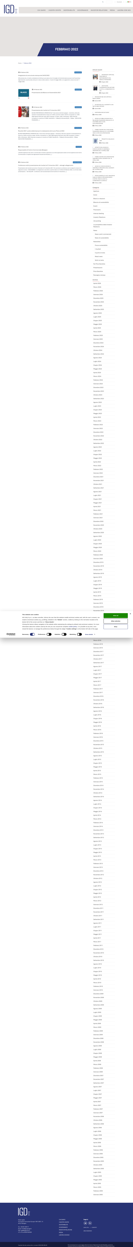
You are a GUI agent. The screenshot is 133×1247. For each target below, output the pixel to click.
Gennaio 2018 (98, 648)
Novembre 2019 (98, 566)
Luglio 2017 (97, 670)
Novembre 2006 (98, 1116)
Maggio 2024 (97, 369)
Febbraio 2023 (98, 425)
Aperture (96, 191)
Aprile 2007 (97, 1102)
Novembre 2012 (98, 875)
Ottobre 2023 (97, 395)
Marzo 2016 (97, 730)
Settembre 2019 (98, 573)
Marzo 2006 (97, 1146)
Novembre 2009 (98, 997)
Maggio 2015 (97, 767)
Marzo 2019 (97, 596)
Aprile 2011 (97, 938)
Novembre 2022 (98, 436)
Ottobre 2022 (97, 440)
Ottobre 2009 (97, 1001)
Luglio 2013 (97, 845)
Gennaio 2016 (98, 737)
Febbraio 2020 (98, 555)
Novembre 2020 (98, 525)
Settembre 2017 (98, 663)
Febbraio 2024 (98, 380)
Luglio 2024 (97, 361)
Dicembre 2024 (98, 343)
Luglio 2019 (97, 581)
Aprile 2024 (97, 373)
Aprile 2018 (97, 637)
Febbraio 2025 (98, 335)
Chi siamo (62, 1219)
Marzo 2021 (97, 510)
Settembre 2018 (98, 618)
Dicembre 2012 (98, 871)
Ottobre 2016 (97, 704)
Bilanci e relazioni (99, 199)
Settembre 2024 (98, 354)
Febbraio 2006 (98, 1150)
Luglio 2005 (97, 1172)
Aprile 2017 (97, 681)
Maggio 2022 (97, 458)
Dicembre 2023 (98, 387)
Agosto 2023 (97, 402)
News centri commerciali (103, 234)
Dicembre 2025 (98, 298)
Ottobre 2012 (97, 878)
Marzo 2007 (97, 1105)
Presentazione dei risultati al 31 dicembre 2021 (49, 110)
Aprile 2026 (97, 283)
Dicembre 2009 (98, 994)
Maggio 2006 (97, 1139)
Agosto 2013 (97, 841)
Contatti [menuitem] (119, 2)
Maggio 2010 (97, 975)
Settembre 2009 (98, 1005)
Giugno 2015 (97, 763)
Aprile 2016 (97, 726)
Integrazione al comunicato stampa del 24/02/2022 (37, 75)
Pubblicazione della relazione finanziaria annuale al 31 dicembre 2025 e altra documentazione (103, 131)
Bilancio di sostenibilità (101, 202)
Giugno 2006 (97, 1135)
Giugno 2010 (97, 971)
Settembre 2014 (98, 797)
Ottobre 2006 (97, 1120)
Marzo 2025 (97, 332)
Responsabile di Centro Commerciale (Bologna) (35, 150)
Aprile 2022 (97, 462)
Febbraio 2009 (98, 1031)
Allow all (115, 1225)
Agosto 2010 (97, 964)
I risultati (98, 249)
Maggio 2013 (97, 852)
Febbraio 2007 (98, 1109)
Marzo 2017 (97, 685)
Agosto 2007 (97, 1087)
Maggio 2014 (97, 811)
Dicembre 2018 (98, 607)
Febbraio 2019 (98, 599)
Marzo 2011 (97, 942)
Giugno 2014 (97, 808)
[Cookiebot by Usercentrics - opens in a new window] (11, 1243)
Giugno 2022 (97, 454)
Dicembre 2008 (98, 1038)
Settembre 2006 (98, 1124)
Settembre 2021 (98, 488)
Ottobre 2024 (97, 350)
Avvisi (95, 195)
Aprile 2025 (97, 328)
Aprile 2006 (97, 1142)
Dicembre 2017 (98, 651)
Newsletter (97, 242)
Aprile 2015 (97, 771)
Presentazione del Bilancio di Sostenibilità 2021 (49, 92)
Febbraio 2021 (98, 514)
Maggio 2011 (97, 934)
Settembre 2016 (98, 707)
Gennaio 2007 (98, 1113)
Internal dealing (98, 213)
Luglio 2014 (97, 804)
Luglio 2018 (97, 625)
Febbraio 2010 (98, 986)
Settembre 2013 (98, 837)
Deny (115, 1236)
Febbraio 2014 (98, 823)
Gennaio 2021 (98, 518)
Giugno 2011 (97, 930)
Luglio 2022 (97, 451)
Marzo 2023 (97, 421)
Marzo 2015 (97, 774)
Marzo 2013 (97, 860)
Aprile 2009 (97, 1023)
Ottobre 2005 (97, 1165)
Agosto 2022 (97, 447)
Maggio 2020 (97, 547)
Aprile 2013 (97, 856)
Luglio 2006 (97, 1131)
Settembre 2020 (98, 532)
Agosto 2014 (97, 800)
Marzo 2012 (97, 901)
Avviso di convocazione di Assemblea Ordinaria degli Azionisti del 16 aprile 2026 (103, 167)
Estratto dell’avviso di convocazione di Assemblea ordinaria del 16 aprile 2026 (101, 149)
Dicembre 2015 (98, 741)
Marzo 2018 (97, 640)
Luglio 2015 (97, 759)
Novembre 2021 (98, 480)
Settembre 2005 (98, 1169)
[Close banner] (130, 1223)
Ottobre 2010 (97, 956)
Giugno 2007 (97, 1094)
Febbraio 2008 (98, 1068)
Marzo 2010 (97, 983)
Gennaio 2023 (98, 428)
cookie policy (73, 1236)
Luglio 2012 (97, 886)
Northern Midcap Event (102, 112)
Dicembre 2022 (98, 432)
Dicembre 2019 (98, 562)
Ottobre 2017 (97, 659)
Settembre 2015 (98, 752)
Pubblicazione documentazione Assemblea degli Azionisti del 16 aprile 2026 (103, 158)
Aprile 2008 (97, 1061)
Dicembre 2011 (98, 908)
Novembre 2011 (98, 912)
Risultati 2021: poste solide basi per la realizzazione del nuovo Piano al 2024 (46, 131)
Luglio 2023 (97, 406)
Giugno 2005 (97, 1176)
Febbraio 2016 (98, 733)
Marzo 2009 (97, 1027)
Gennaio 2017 (98, 692)
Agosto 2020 (97, 536)
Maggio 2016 (97, 722)
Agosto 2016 (97, 711)
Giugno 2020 (97, 544)
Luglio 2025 (97, 317)
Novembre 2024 (98, 346)
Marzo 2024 (97, 376)
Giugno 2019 (97, 585)
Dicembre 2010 (98, 949)
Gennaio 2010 (98, 990)
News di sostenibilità (102, 238)
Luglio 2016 (97, 715)
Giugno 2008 (97, 1053)
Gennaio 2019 (98, 603)
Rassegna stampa (99, 275)
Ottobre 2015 (97, 748)
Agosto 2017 (97, 666)
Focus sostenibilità (101, 245)
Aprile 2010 (97, 979)
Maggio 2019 (97, 588)
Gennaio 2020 (98, 558)
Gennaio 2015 (98, 782)
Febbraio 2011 (98, 945)
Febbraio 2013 (98, 863)
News (95, 230)
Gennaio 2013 (98, 867)
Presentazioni (78, 89)
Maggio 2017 (97, 678)
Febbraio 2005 (98, 1191)
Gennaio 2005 (98, 1195)
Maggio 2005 (97, 1180)
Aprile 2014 (97, 815)
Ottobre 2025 (97, 306)
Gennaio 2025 (98, 339)
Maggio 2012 (97, 893)
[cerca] (109, 2)
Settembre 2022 (98, 443)
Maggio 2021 (97, 503)
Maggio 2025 (97, 324)
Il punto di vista (100, 253)
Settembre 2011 (98, 919)
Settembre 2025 (98, 309)
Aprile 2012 (97, 897)
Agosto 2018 (97, 622)
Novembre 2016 (98, 700)
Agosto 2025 (97, 313)
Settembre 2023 (98, 399)
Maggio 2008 (97, 1057)
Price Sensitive (78, 72)
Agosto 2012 (97, 882)
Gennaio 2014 (98, 826)
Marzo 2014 (97, 819)
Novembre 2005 (98, 1161)
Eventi (95, 206)
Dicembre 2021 (98, 477)
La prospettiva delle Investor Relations (102, 226)
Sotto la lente (99, 260)
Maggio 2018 (97, 633)
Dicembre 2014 (98, 785)
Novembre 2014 (98, 789)
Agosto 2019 (97, 577)
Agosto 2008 (97, 1046)
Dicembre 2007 (98, 1075)
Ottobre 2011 (97, 916)
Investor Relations (77, 162)
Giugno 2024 (97, 365)
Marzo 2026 (97, 287)
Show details (89, 1243)
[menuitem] (129, 2)
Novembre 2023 (98, 391)
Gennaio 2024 (98, 384)
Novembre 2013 (98, 834)
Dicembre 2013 (98, 830)
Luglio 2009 (97, 1012)
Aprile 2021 (97, 506)
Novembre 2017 (98, 655)
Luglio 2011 (97, 927)
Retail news (99, 256)
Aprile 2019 (97, 592)
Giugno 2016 (97, 718)
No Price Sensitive (99, 264)
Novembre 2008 (98, 1042)
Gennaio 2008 (98, 1072)
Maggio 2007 (97, 1098)
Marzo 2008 (97, 1064)
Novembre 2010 (98, 953)
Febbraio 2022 (98, 469)
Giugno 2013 (97, 849)
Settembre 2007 (98, 1083)
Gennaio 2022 (98, 473)
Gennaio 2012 (98, 904)
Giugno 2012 (97, 889)
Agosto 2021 (97, 492)
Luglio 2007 (97, 1090)
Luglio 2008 (97, 1049)
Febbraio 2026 (98, 291)
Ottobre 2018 (97, 614)
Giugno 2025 (97, 320)
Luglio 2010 (97, 968)
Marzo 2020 (97, 551)
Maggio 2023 (97, 413)
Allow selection (115, 1230)
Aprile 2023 (97, 417)
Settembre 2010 (98, 960)
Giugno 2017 (97, 674)
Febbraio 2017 (98, 689)
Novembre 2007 (98, 1079)
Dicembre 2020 (98, 521)
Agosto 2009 (97, 1009)
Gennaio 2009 (98, 1035)
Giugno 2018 (97, 629)
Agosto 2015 (97, 756)
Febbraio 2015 (98, 778)
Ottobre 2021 (97, 484)
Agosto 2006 (97, 1128)
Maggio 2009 (97, 1020)
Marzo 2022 (97, 466)
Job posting (78, 146)
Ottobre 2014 (97, 793)
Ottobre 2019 (97, 570)
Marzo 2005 (97, 1187)
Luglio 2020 (97, 540)
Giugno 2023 (97, 410)
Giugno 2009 (97, 1016)
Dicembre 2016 (98, 696)
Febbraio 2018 (98, 644)
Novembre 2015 (98, 744)
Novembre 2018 (98, 611)
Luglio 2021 (97, 495)
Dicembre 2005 (98, 1157)
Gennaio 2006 (98, 1154)
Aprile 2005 (97, 1183)
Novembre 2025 (98, 302)
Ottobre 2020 (97, 529)
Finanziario (97, 210)
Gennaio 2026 (98, 294)
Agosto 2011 (97, 923)
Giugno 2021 (97, 499)
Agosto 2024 (97, 358)
